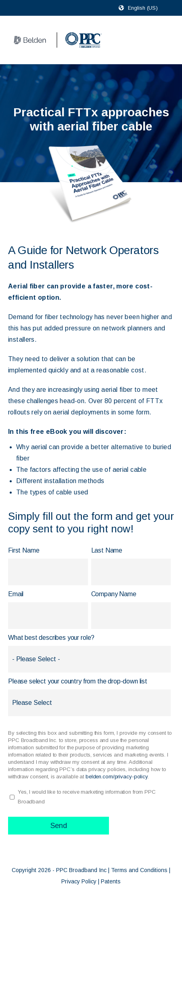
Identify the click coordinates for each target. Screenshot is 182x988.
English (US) (143, 8)
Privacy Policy (78, 881)
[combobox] (146, 7)
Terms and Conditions (139, 870)
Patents (111, 881)
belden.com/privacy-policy (117, 777)
